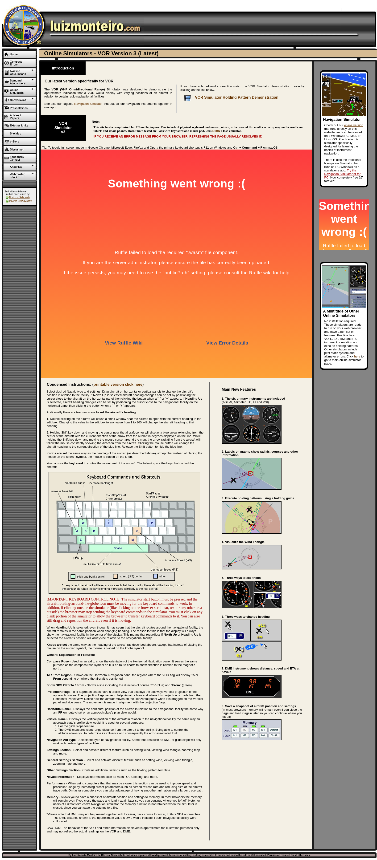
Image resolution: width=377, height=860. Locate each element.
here (357, 356)
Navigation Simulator (88, 103)
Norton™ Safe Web (19, 197)
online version (353, 125)
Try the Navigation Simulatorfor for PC (342, 174)
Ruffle (216, 131)
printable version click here (118, 384)
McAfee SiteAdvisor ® (20, 201)
